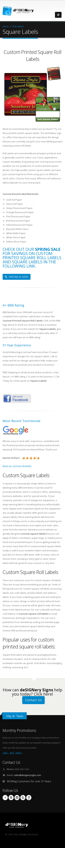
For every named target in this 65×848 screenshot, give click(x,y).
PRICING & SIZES (16, 276)
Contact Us (33, 700)
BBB (28, 797)
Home (6, 26)
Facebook (5, 797)
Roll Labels (18, 26)
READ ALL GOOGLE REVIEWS (17, 466)
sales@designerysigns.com (27, 775)
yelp (22, 797)
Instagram (17, 797)
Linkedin (11, 797)
